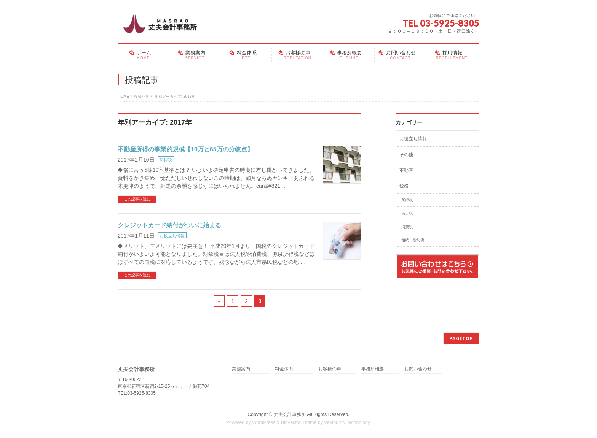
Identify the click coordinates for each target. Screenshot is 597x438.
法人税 (407, 213)
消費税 (407, 227)
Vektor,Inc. (335, 422)
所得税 (166, 159)
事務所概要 (372, 369)
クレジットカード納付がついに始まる (169, 225)
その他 (406, 154)
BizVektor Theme (299, 422)
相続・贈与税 (412, 240)
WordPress (263, 422)
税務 (404, 186)
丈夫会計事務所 (290, 414)
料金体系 (284, 369)
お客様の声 (329, 369)
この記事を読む (137, 199)
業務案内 (241, 369)
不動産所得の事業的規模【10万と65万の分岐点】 (185, 149)
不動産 (406, 170)
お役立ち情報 (172, 235)
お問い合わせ (418, 369)
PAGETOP (461, 338)
